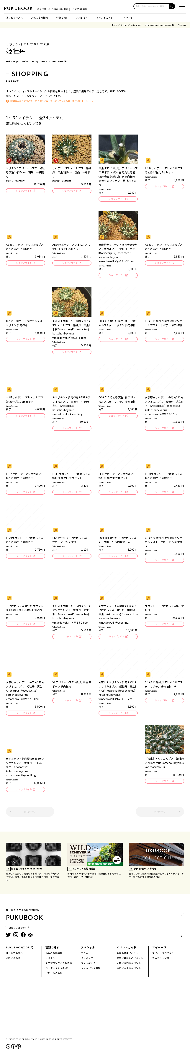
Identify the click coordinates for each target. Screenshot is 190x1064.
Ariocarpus (136, 25)
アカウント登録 (160, 962)
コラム (84, 957)
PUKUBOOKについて (19, 951)
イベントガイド (104, 17)
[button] (172, 6)
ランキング (87, 962)
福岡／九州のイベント (129, 972)
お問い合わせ (13, 962)
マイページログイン (163, 957)
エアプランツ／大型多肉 (58, 967)
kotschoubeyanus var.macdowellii (159, 25)
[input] (151, 6)
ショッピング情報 (90, 972)
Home (114, 25)
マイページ (127, 17)
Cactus (124, 25)
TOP (181, 930)
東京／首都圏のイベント (130, 962)
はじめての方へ (14, 17)
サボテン (50, 962)
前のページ (30, 816)
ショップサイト (23, 191)
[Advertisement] (95, 1015)
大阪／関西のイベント (129, 967)
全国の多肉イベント (127, 957)
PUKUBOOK (22, 9)
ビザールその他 (53, 977)
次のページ (160, 816)
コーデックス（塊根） (57, 972)
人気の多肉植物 (39, 17)
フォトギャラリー (90, 967)
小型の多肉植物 (53, 957)
